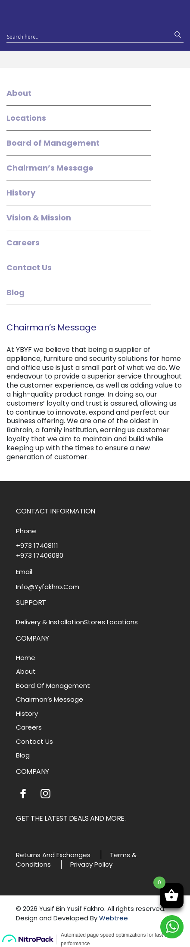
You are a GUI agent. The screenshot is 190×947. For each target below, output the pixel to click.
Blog (15, 292)
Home (25, 657)
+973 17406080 (39, 555)
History (20, 192)
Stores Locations (111, 621)
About (18, 93)
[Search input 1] (87, 36)
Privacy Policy (91, 864)
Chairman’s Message (49, 167)
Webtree (113, 918)
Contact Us (29, 267)
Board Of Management (53, 685)
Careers (23, 242)
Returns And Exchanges (53, 854)
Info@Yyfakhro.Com (47, 586)
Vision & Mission (38, 217)
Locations (26, 118)
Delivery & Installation (50, 621)
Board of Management (53, 142)
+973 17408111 (37, 545)
